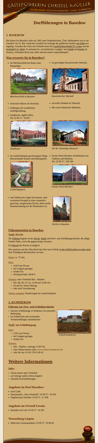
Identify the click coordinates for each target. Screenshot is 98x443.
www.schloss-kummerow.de (50, 349)
